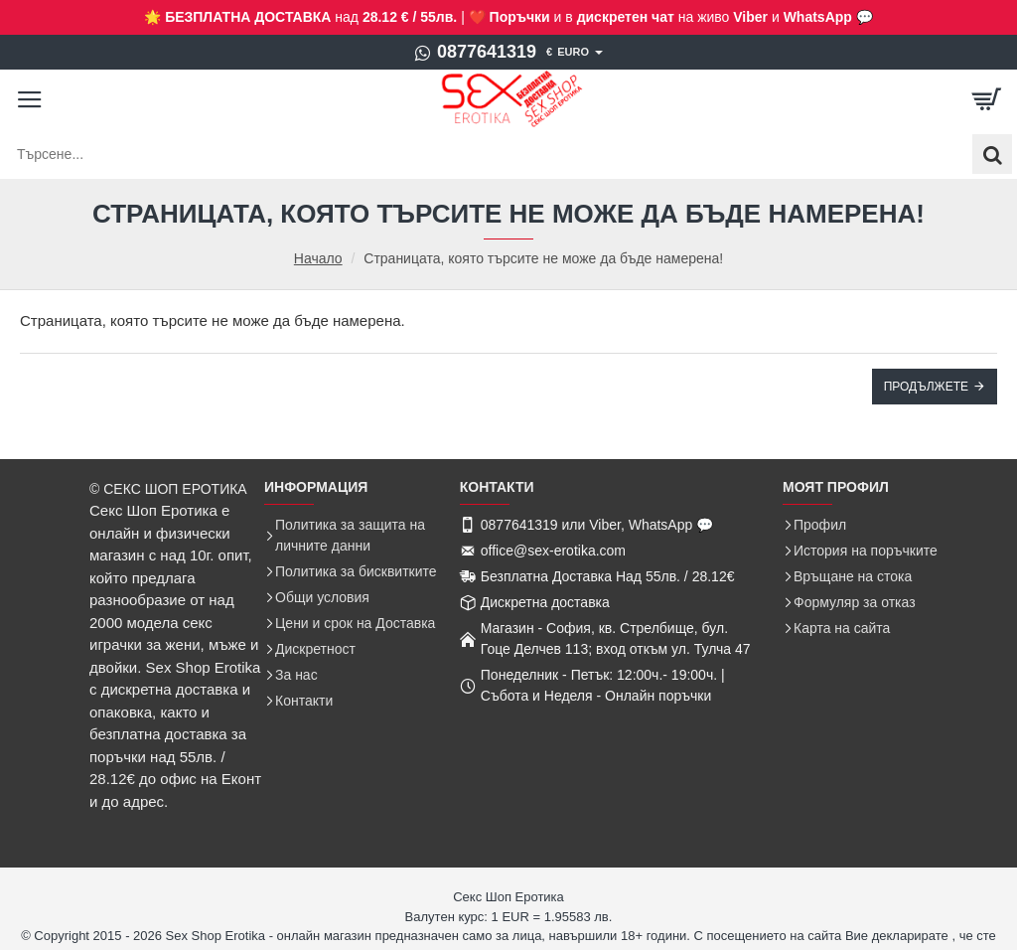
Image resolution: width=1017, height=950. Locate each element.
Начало (318, 258)
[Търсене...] (992, 154)
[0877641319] (475, 53)
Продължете (926, 387)
